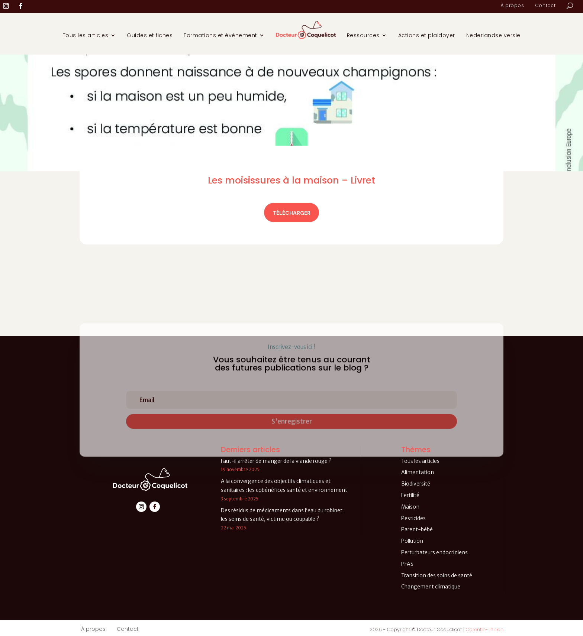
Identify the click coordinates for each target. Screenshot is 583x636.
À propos (512, 6)
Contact (545, 6)
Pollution (412, 541)
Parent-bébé (417, 529)
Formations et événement (220, 35)
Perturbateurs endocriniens (434, 552)
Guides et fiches (150, 35)
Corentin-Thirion (484, 629)
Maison (410, 506)
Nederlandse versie (493, 35)
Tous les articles (86, 35)
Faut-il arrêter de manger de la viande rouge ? (276, 461)
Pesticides (413, 518)
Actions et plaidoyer (426, 35)
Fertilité (410, 495)
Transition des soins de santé (436, 575)
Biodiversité (415, 483)
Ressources (363, 35)
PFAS (407, 564)
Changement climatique (430, 586)
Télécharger (291, 213)
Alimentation (417, 472)
